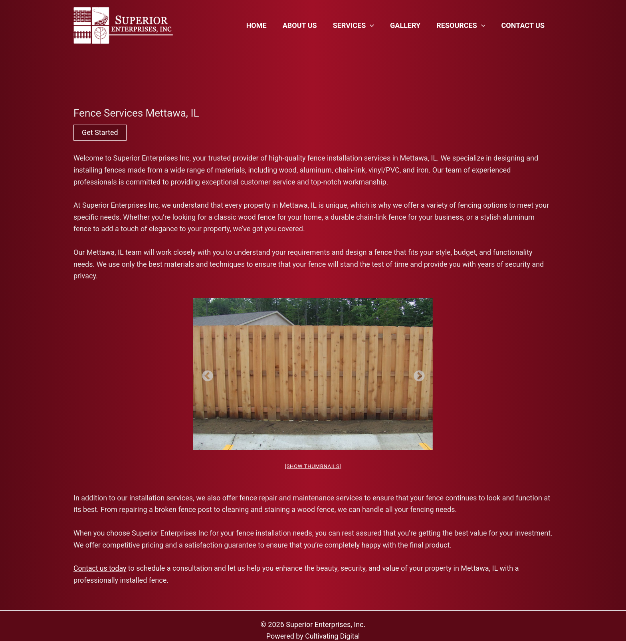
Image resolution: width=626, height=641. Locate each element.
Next (417, 374)
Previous (205, 374)
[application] (375, 26)
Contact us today (100, 568)
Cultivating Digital (333, 636)
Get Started (100, 132)
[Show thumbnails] (313, 466)
